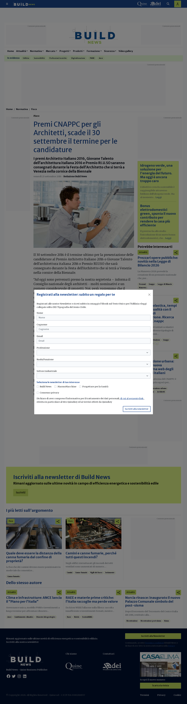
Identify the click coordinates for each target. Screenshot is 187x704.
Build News (45, 386)
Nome (40, 313)
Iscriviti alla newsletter (136, 409)
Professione (43, 347)
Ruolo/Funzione (45, 359)
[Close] (149, 294)
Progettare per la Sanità (95, 386)
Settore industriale (47, 371)
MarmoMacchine (67, 386)
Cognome (42, 324)
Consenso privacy (49, 392)
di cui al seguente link (132, 398)
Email (40, 336)
